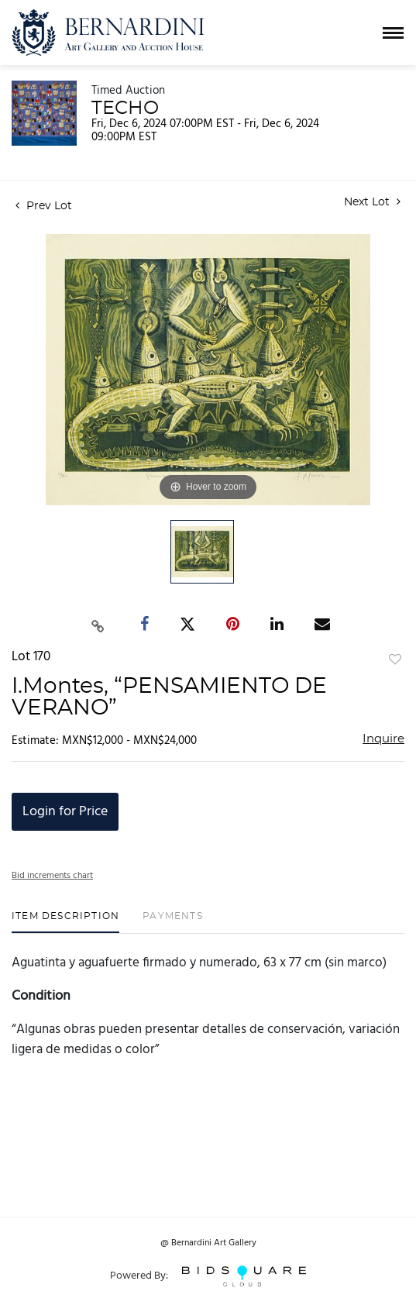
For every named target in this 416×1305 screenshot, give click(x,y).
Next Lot (372, 202)
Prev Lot (43, 206)
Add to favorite (395, 660)
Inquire (383, 739)
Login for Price (65, 812)
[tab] (65, 922)
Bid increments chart (52, 876)
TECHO (125, 108)
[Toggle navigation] (393, 33)
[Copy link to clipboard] (97, 624)
